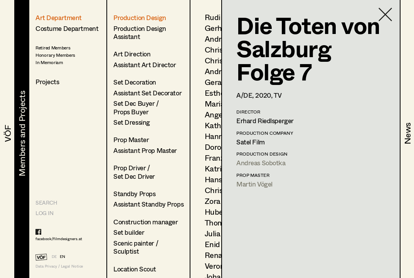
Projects (47, 81)
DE (54, 256)
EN (62, 256)
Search (46, 202)
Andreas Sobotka (261, 163)
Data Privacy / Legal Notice (59, 266)
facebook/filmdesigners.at (58, 239)
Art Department (58, 17)
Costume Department (66, 28)
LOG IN (44, 213)
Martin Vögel (254, 184)
